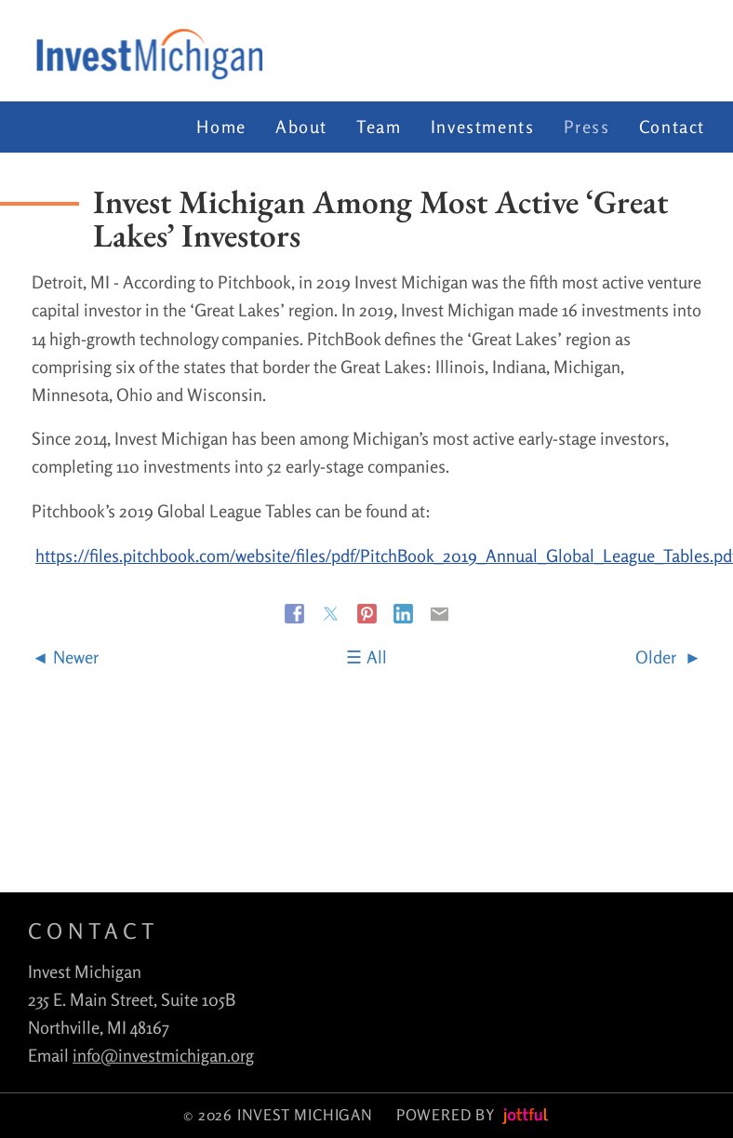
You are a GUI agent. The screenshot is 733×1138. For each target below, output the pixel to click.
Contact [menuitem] (672, 126)
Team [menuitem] (378, 126)
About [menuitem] (301, 126)
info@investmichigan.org (163, 1055)
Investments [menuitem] (483, 126)
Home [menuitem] (221, 126)
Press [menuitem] (587, 126)
